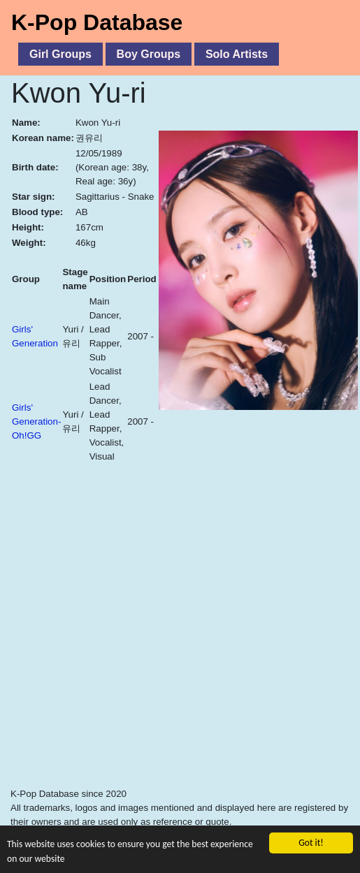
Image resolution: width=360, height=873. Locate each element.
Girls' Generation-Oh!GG (36, 421)
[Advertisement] (131, 652)
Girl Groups (60, 54)
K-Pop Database (96, 22)
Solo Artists (237, 54)
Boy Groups (149, 54)
